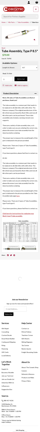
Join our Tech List (7, 376)
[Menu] (35, 9)
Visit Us (5, 396)
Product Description (11, 93)
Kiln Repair (5, 328)
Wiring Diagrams (27, 342)
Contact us (25, 328)
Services (5, 323)
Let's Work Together (6, 363)
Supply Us (5, 369)
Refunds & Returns (28, 374)
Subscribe (8, 314)
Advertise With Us (8, 383)
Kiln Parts (11, 22)
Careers (24, 371)
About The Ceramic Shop (30, 367)
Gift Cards (5, 352)
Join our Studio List (8, 379)
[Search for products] (18, 16)
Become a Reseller (8, 372)
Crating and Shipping (8, 342)
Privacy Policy (26, 381)
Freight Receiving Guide (30, 352)
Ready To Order (7, 73)
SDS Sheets (25, 339)
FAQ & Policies (26, 332)
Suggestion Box (7, 389)
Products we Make (28, 377)
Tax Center (25, 345)
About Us (26, 362)
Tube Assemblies (23, 22)
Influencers (5, 386)
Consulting (5, 332)
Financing (5, 349)
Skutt (3, 48)
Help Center (27, 323)
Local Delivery (6, 355)
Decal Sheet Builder (8, 339)
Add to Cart (21, 79)
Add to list (7, 85)
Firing (3, 345)
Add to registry (21, 85)
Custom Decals (7, 335)
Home (4, 22)
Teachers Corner (27, 335)
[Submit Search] (36, 16)
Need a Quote (26, 349)
